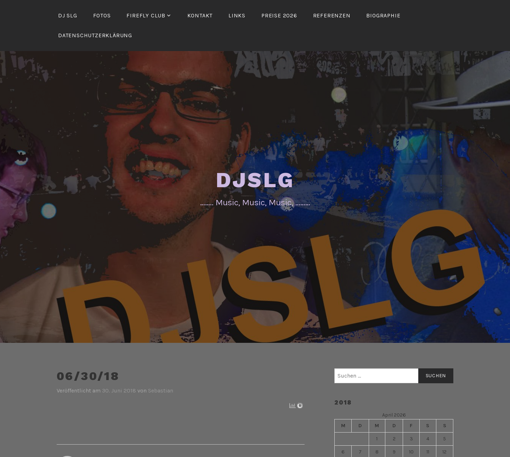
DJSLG (255, 180)
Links (236, 15)
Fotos (102, 15)
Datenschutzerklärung (95, 35)
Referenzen (332, 15)
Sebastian (160, 390)
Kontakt (200, 15)
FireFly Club (145, 15)
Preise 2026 (279, 15)
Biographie (383, 15)
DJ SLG (67, 15)
